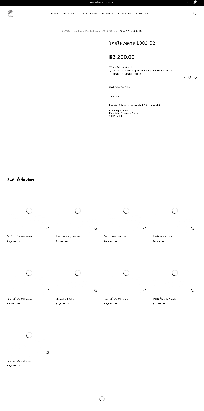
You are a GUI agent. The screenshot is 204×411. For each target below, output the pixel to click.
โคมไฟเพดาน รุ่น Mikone (68, 236)
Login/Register (187, 2)
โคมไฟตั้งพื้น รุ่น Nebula (164, 299)
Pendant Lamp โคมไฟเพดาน (100, 31)
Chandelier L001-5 (65, 299)
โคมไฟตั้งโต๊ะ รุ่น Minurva (19, 299)
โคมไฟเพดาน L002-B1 (115, 236)
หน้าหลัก (66, 31)
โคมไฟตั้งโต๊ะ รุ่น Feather (19, 236)
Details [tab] (115, 96)
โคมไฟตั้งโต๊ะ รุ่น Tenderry (117, 299)
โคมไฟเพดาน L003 (162, 236)
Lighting (78, 31)
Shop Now (108, 3)
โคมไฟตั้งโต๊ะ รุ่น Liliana (19, 361)
